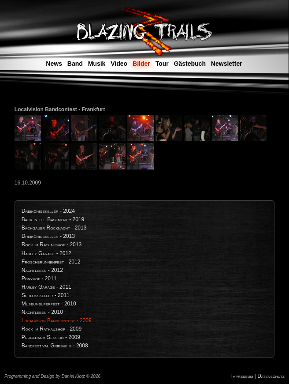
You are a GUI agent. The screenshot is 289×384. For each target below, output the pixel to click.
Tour (162, 63)
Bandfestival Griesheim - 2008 (55, 346)
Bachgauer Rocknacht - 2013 (54, 228)
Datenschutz (271, 376)
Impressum (242, 376)
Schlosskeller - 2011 (46, 295)
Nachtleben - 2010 (42, 312)
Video (119, 63)
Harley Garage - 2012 (46, 253)
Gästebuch (190, 63)
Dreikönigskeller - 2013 (48, 236)
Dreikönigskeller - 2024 (48, 211)
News (54, 63)
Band (75, 63)
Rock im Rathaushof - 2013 (52, 244)
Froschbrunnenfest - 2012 (51, 262)
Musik (97, 63)
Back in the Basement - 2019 (53, 219)
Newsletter (226, 63)
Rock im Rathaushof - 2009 (52, 329)
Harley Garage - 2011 (46, 287)
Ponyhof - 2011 (39, 278)
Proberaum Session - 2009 (51, 337)
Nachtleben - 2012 (42, 270)
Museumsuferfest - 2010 (49, 304)
